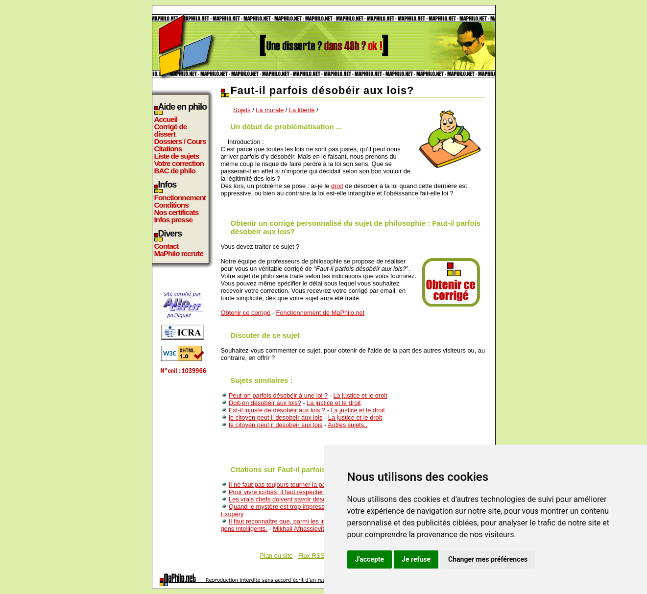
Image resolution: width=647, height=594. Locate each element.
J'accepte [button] (369, 559)
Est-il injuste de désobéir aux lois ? (277, 410)
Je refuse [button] (416, 559)
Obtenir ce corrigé (246, 312)
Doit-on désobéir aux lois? (265, 402)
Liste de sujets (176, 156)
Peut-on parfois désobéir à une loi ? (278, 395)
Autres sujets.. (347, 424)
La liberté (302, 110)
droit (337, 186)
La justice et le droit (360, 395)
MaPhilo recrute (178, 253)
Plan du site (276, 555)
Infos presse (173, 219)
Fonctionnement (180, 197)
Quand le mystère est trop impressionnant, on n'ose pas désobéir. (320, 506)
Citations (168, 148)
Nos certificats (176, 212)
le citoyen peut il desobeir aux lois (275, 417)
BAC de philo (174, 170)
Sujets (242, 110)
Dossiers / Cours (180, 141)
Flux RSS (311, 555)
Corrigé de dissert (170, 130)
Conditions (171, 205)
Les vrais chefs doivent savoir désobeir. (283, 499)
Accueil (166, 119)
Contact (166, 246)
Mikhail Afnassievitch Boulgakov (317, 528)
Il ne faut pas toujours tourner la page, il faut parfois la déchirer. (316, 484)
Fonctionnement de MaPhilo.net (320, 312)
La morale (270, 110)
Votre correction (179, 163)
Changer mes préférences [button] (487, 559)
